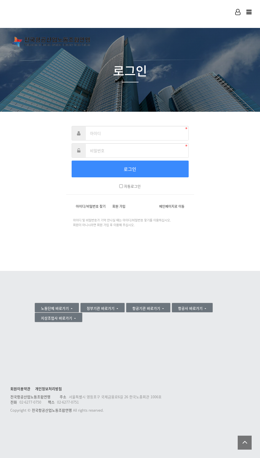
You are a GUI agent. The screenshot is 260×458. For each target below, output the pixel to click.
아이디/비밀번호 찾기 (91, 206)
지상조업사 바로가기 (57, 318)
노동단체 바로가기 (55, 308)
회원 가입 (118, 206)
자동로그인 (132, 186)
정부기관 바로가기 (101, 308)
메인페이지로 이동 (171, 206)
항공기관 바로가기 (146, 308)
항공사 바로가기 (191, 308)
